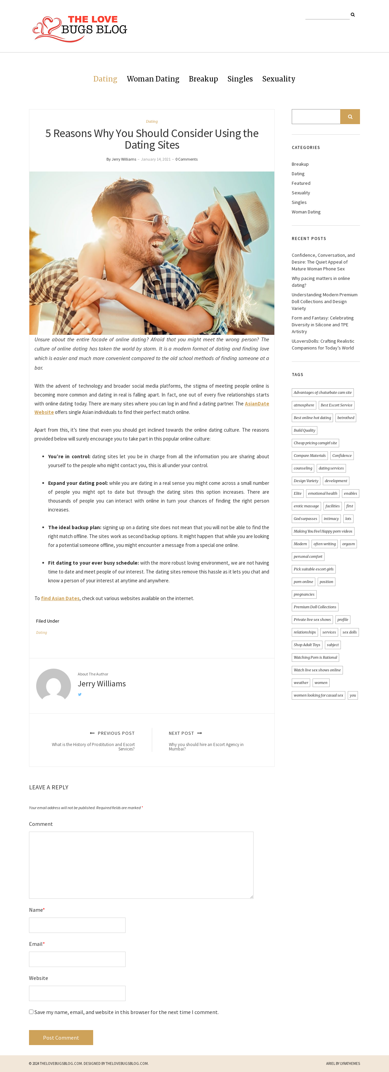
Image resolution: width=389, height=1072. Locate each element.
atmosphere (304, 405)
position (326, 581)
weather (301, 682)
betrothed (345, 417)
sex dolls (350, 632)
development (336, 480)
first (349, 506)
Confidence (342, 455)
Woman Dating (153, 79)
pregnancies (304, 594)
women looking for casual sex (318, 695)
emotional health (322, 493)
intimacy (331, 518)
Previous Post (90, 741)
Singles (240, 79)
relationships (305, 632)
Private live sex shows (312, 619)
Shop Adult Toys (307, 644)
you (353, 695)
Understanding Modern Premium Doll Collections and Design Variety (325, 301)
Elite (298, 493)
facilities (333, 506)
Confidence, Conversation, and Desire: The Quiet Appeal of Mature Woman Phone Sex (323, 262)
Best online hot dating (312, 417)
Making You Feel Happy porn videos (323, 531)
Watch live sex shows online (317, 670)
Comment (41, 824)
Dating (105, 79)
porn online (303, 581)
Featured (301, 183)
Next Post (214, 741)
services (329, 632)
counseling (303, 468)
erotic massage (306, 506)
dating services (331, 468)
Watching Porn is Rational (315, 657)
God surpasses (305, 518)
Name (37, 909)
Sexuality (279, 79)
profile (342, 619)
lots (348, 518)
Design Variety (306, 480)
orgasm (348, 543)
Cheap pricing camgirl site (315, 443)
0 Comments (186, 159)
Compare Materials (310, 455)
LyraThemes (350, 1063)
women (321, 682)
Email (37, 944)
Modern (300, 543)
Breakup (203, 79)
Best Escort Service (336, 405)
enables (350, 493)
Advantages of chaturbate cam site (323, 392)
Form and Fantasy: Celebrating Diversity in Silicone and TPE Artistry (323, 324)
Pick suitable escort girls (314, 569)
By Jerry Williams (121, 159)
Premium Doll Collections (315, 607)
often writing (325, 543)
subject (333, 644)
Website (38, 978)
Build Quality (304, 430)
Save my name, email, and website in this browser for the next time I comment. (126, 1012)
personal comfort (308, 556)
